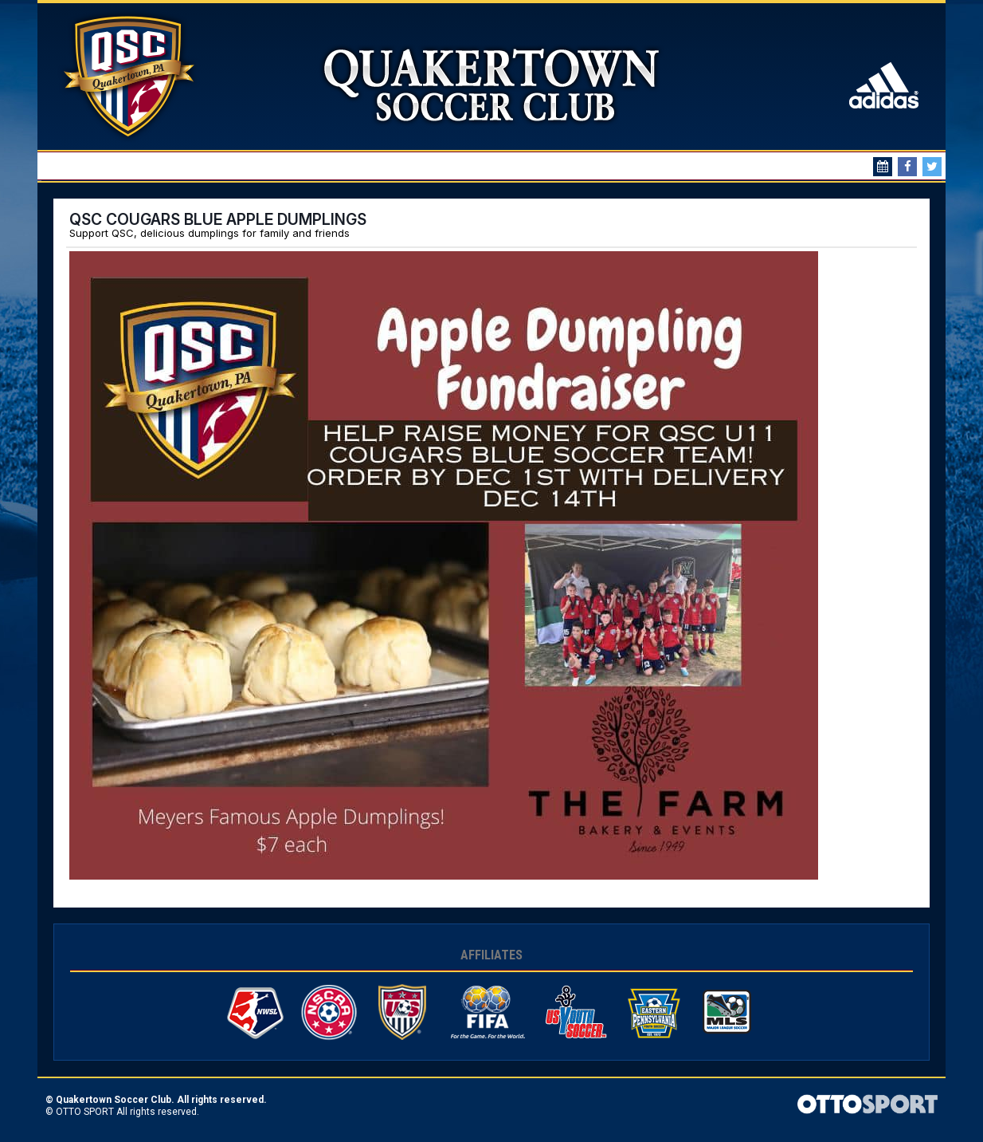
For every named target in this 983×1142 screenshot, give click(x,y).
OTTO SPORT (85, 1111)
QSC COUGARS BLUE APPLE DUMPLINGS (217, 219)
